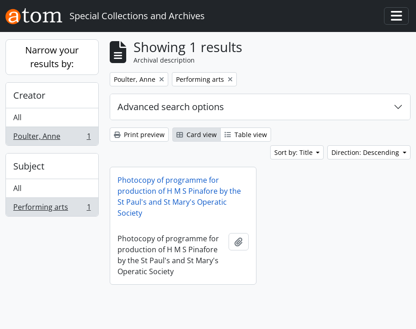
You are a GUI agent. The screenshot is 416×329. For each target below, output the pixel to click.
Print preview (139, 134)
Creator (29, 95)
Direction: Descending (366, 152)
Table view (245, 134)
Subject (28, 166)
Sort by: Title (294, 152)
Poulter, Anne (52, 138)
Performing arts (52, 209)
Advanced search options (170, 107)
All (17, 117)
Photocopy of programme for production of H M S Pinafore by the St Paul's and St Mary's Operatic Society (179, 196)
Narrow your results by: (52, 57)
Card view (196, 134)
